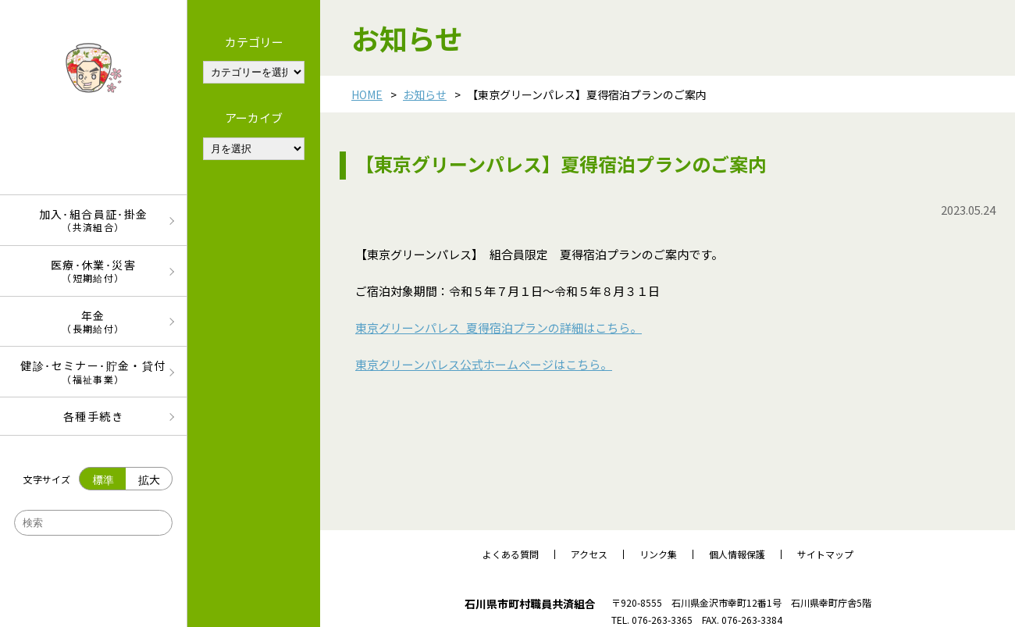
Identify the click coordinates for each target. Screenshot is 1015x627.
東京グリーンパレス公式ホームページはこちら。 (483, 364)
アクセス (589, 554)
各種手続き (93, 416)
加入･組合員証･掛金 (93, 219)
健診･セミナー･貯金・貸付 (93, 371)
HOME (367, 94)
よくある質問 (511, 554)
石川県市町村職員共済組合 (530, 603)
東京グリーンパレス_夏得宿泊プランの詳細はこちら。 (498, 327)
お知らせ (425, 94)
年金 (93, 321)
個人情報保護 (737, 554)
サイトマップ (825, 554)
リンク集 (658, 554)
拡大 (149, 479)
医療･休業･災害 (93, 270)
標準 (103, 479)
